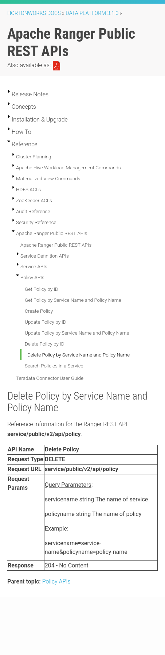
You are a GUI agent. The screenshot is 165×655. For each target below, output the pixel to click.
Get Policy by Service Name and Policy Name (73, 300)
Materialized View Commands (48, 178)
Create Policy (39, 311)
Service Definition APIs (44, 256)
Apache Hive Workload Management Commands (68, 167)
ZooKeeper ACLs (34, 200)
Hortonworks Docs (34, 13)
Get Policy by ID (41, 289)
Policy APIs (32, 277)
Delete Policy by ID (44, 344)
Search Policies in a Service (54, 366)
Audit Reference (33, 211)
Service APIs (33, 266)
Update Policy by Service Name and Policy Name (77, 333)
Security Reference (36, 222)
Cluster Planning (33, 156)
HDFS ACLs (28, 189)
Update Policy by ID (45, 322)
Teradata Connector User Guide (49, 378)
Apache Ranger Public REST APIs (51, 233)
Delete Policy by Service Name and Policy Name (78, 355)
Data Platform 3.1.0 (92, 13)
